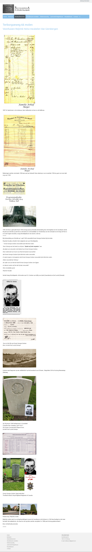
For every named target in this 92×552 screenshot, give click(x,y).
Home (5, 16)
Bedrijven (10, 16)
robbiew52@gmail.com (70, 541)
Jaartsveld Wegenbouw (56, 16)
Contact (76, 16)
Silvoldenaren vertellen (32, 16)
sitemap (82, 1)
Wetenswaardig (44, 16)
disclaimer (87, 1)
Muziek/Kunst (68, 16)
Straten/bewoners (20, 16)
